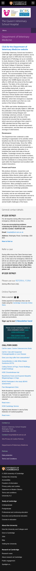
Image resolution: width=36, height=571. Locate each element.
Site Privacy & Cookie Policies (13, 439)
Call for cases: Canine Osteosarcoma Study (17, 348)
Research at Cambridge (10, 549)
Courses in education (9, 519)
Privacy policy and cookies (11, 486)
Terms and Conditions (9, 459)
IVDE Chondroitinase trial (10, 372)
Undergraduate (7, 505)
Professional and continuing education (15, 512)
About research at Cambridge (12, 557)
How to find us (7, 241)
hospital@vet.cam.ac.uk (15, 232)
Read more (6, 402)
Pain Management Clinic (10, 387)
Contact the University (9, 477)
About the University (9, 525)
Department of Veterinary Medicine (15, 445)
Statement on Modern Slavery (12, 489)
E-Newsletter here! (24, 321)
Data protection (7, 455)
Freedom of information (10, 483)
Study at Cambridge (9, 501)
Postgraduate (6, 508)
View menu (3, 3)
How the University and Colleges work (15, 529)
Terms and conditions (9, 492)
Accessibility (6, 480)
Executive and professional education (14, 516)
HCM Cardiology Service (10, 406)
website (15, 48)
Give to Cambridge (8, 533)
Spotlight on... (6, 564)
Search (33, 2)
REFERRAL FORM (23, 280)
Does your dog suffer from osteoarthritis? (16, 357)
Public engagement (8, 561)
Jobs (3, 536)
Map (3, 540)
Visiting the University (9, 544)
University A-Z (7, 496)
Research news (7, 553)
